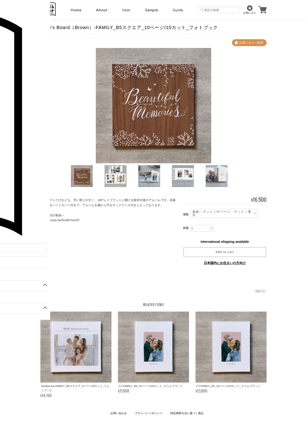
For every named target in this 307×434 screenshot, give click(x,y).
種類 (186, 214)
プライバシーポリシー (149, 413)
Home (76, 10)
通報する (260, 291)
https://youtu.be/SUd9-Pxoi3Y (60, 220)
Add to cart (225, 252)
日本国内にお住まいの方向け (225, 263)
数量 (186, 228)
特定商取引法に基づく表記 (187, 413)
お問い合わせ (118, 413)
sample (151, 10)
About (101, 10)
